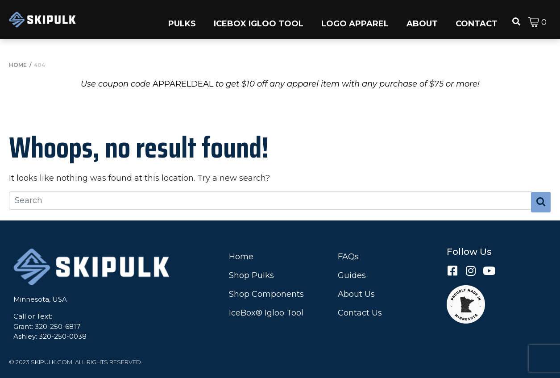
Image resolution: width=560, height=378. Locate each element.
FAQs (348, 257)
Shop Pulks (251, 275)
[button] (182, 19)
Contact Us (360, 313)
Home (241, 257)
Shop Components (266, 294)
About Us (356, 294)
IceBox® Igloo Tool (266, 313)
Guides (352, 275)
